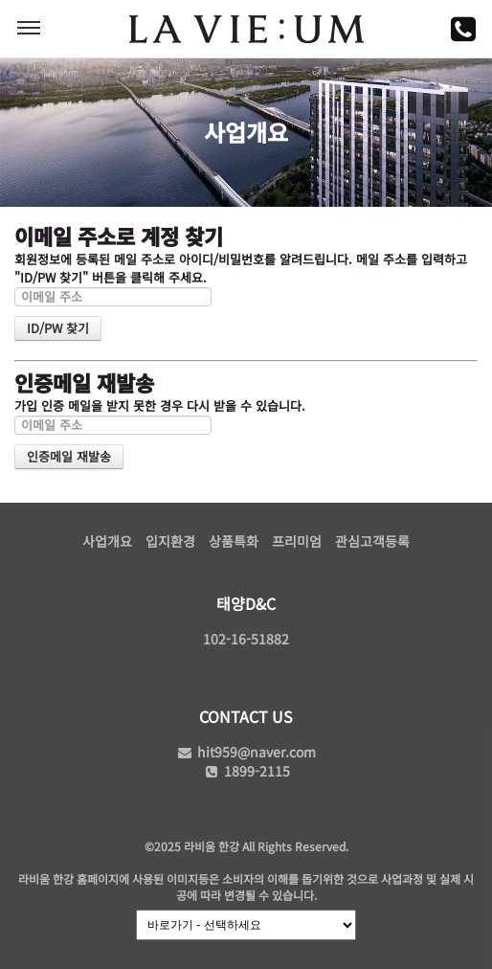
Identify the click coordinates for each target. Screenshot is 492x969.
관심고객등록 (372, 541)
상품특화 (233, 541)
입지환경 (170, 541)
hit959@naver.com (246, 751)
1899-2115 (246, 770)
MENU (28, 28)
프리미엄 (297, 541)
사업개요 (107, 541)
